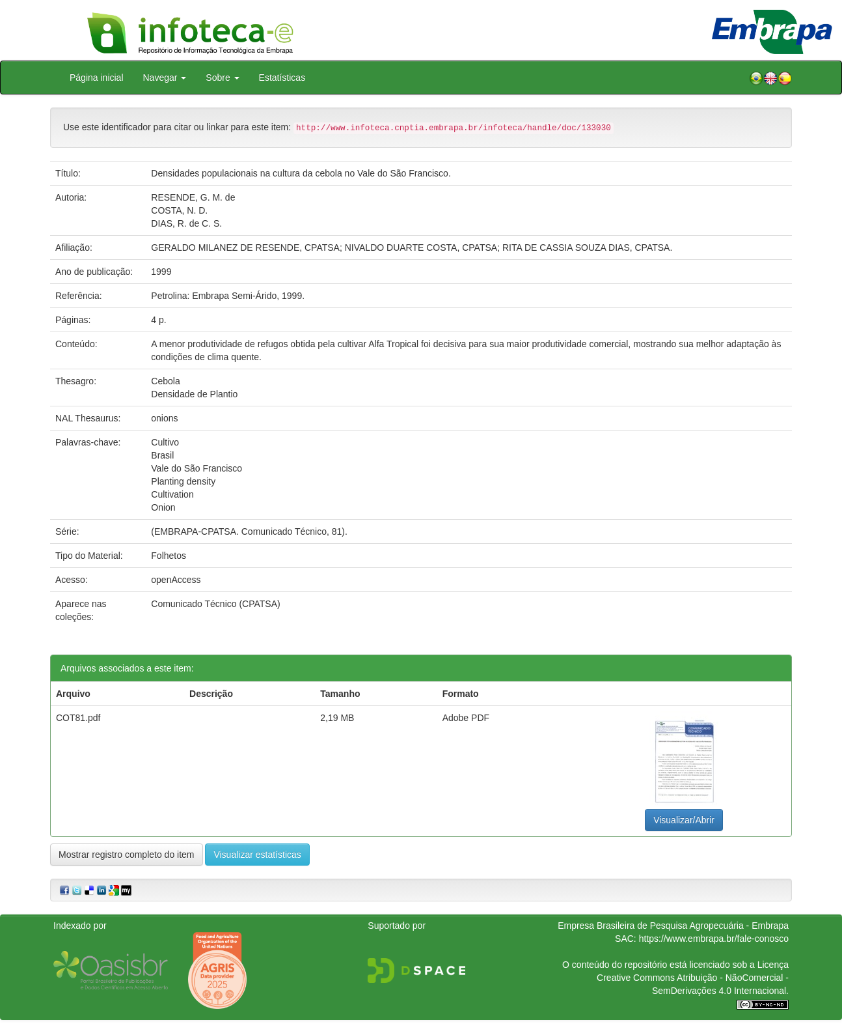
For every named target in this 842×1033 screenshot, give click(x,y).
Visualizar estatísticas (257, 854)
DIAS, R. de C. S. (186, 223)
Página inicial (97, 77)
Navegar (165, 77)
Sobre (222, 77)
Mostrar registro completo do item (127, 854)
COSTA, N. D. (179, 210)
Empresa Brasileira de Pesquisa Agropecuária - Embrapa (673, 925)
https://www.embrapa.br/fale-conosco (714, 938)
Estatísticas (282, 77)
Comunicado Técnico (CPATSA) (215, 604)
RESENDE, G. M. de (193, 197)
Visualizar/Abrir (683, 820)
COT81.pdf (78, 718)
